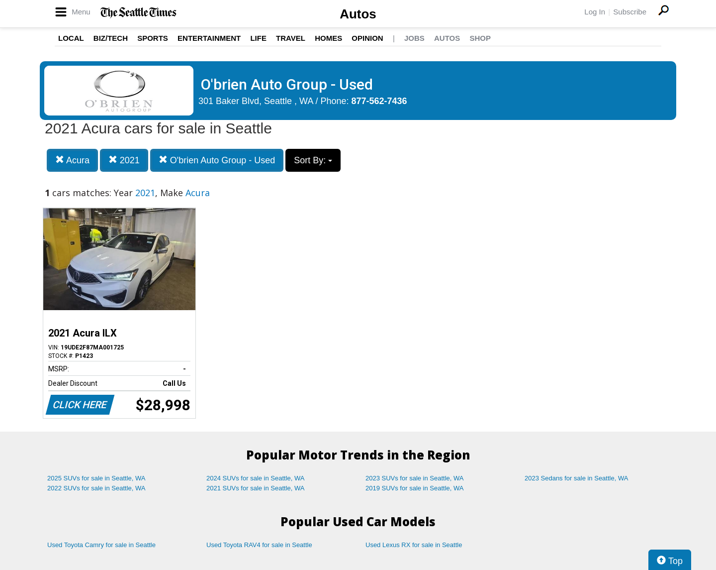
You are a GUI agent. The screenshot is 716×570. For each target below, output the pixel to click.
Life (258, 38)
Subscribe (629, 11)
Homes (328, 38)
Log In (594, 11)
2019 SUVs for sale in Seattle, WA (414, 488)
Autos (358, 13)
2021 (124, 160)
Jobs (414, 38)
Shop (480, 38)
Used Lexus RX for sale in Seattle (413, 545)
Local (71, 38)
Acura (72, 160)
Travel (290, 38)
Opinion (367, 38)
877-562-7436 (379, 101)
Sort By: (313, 160)
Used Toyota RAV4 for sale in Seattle (259, 545)
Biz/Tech (110, 38)
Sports (152, 38)
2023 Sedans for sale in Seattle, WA (576, 478)
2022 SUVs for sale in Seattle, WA (96, 488)
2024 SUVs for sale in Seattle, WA (255, 478)
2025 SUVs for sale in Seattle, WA (96, 478)
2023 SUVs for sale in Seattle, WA (414, 478)
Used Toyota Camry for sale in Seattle (101, 545)
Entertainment (209, 38)
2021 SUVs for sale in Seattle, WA (255, 488)
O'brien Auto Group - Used (217, 160)
